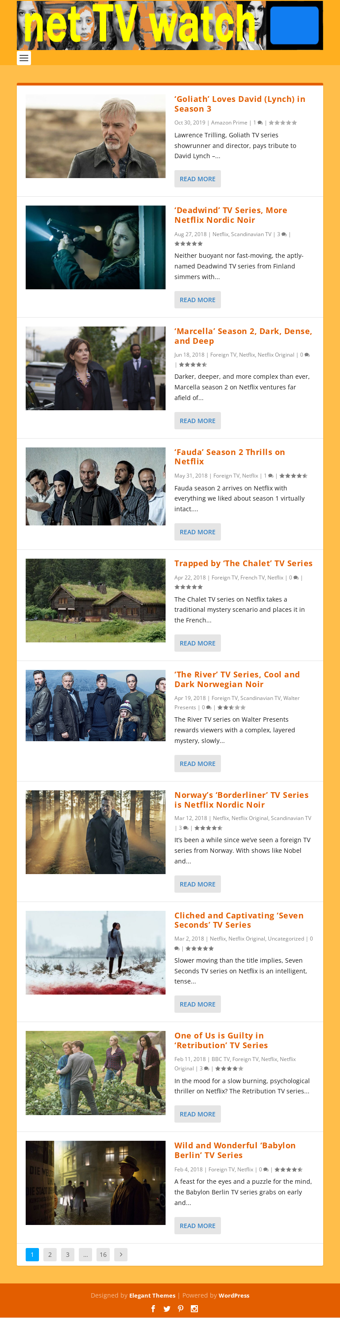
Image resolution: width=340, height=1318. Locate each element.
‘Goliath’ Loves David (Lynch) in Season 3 (239, 103)
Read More (198, 179)
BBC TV (221, 1059)
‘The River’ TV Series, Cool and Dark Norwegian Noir (237, 679)
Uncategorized (286, 938)
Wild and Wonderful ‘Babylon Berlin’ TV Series (235, 1150)
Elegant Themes (152, 1295)
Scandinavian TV (251, 234)
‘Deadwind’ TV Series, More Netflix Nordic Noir (230, 215)
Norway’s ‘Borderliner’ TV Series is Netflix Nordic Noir (241, 799)
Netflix (220, 234)
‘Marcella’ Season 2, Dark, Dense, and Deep (243, 336)
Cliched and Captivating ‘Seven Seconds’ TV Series (239, 920)
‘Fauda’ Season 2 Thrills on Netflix (230, 457)
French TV (252, 577)
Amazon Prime (229, 123)
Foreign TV (223, 355)
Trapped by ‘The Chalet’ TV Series (243, 563)
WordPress (234, 1295)
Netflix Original (276, 355)
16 (103, 1254)
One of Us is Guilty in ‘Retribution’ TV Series (221, 1040)
